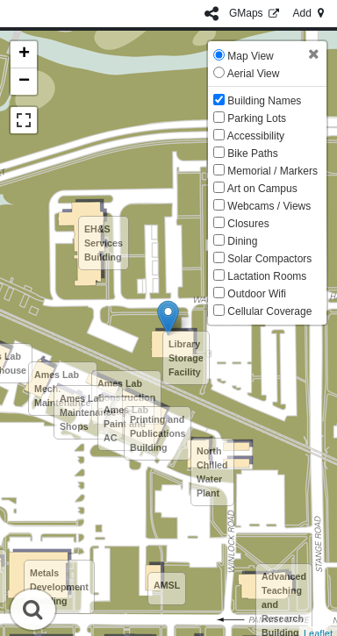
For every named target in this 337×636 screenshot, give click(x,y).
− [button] (24, 81)
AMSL (167, 585)
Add (309, 13)
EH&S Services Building (103, 243)
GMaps (256, 13)
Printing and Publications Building (157, 433)
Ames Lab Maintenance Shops (88, 412)
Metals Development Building (59, 587)
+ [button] (24, 54)
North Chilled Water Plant (212, 472)
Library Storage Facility (186, 358)
